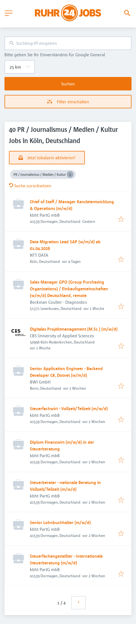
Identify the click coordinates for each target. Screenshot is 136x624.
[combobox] (68, 43)
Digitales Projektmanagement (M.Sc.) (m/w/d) (74, 329)
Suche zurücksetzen (30, 185)
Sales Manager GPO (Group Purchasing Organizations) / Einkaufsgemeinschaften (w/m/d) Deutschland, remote (69, 288)
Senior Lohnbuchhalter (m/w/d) (60, 522)
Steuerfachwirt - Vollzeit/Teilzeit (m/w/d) (69, 408)
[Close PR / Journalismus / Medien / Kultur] (70, 174)
